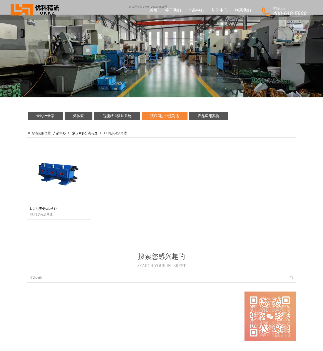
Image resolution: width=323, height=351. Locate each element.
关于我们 (173, 10)
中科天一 (203, 343)
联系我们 (243, 10)
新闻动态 (74, 300)
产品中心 (196, 10)
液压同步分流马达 (164, 115)
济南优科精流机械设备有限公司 (152, 343)
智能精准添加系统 (117, 115)
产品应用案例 (208, 115)
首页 (154, 10)
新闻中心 (220, 10)
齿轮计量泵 (45, 115)
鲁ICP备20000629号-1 (94, 305)
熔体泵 (78, 115)
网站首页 (42, 300)
